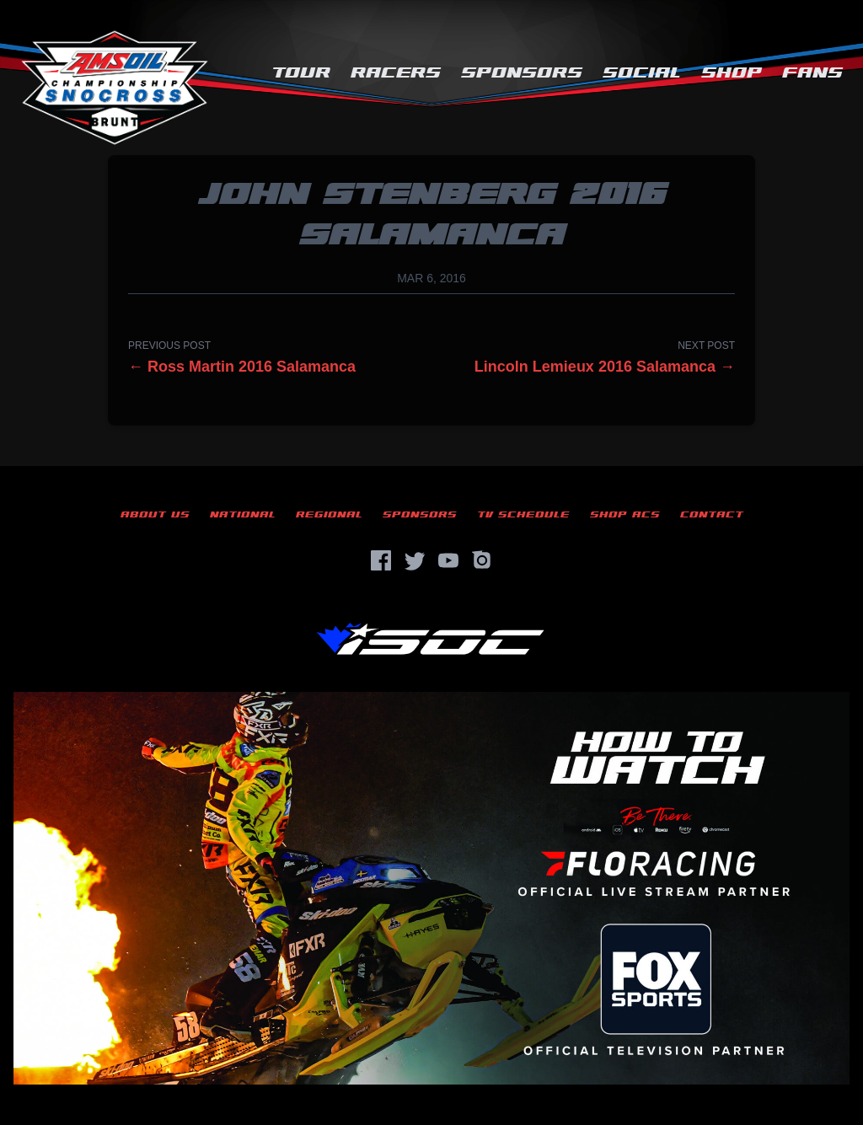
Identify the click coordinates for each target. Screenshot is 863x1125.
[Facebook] (381, 560)
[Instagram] (482, 560)
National (243, 514)
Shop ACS (625, 514)
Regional (329, 514)
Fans (812, 73)
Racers (396, 73)
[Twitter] (415, 560)
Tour (300, 73)
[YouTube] (448, 560)
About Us (155, 514)
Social (642, 73)
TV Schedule (523, 514)
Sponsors (521, 73)
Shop (731, 73)
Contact (711, 514)
